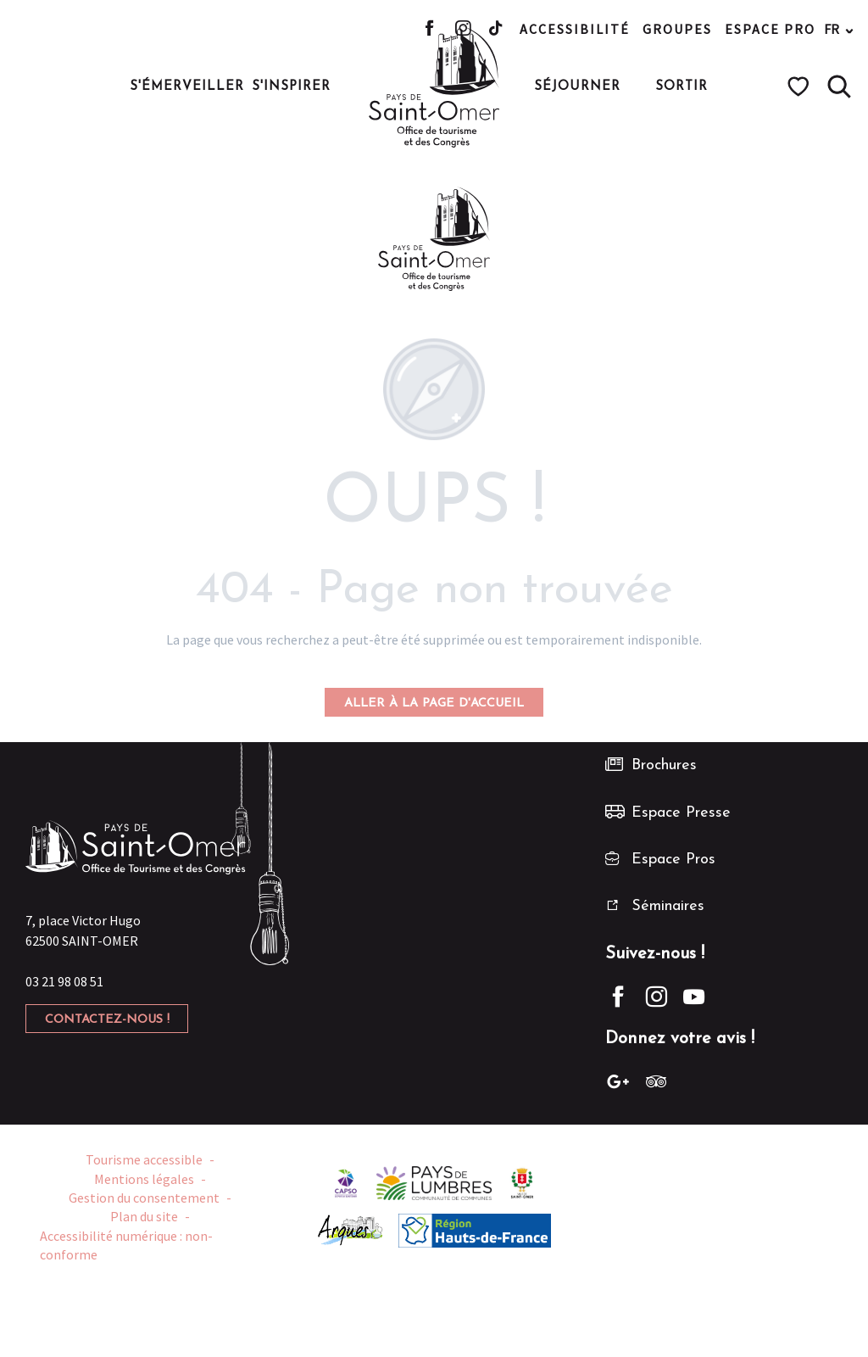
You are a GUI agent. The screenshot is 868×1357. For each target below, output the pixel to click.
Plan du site (144, 1216)
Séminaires (668, 906)
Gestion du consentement (144, 1197)
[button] (839, 86)
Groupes (677, 28)
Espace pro (770, 28)
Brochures (664, 765)
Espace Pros (673, 860)
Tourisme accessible (144, 1159)
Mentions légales (144, 1178)
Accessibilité (575, 28)
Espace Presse (681, 813)
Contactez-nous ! (107, 1020)
